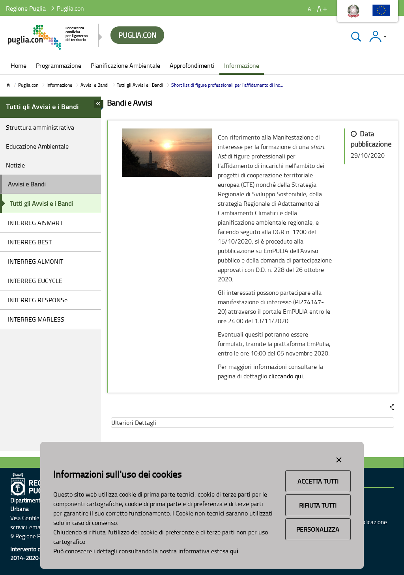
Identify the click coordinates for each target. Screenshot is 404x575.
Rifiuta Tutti (318, 505)
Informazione (59, 85)
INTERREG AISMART (35, 222)
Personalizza (317, 529)
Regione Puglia (26, 8)
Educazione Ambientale (37, 146)
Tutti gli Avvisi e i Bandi (140, 85)
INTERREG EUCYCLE (35, 280)
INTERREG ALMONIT (35, 261)
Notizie (15, 165)
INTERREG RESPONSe (37, 300)
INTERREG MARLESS (36, 319)
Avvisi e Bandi (94, 85)
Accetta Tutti (318, 481)
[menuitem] (18, 66)
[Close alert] (339, 458)
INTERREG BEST (30, 242)
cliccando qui (286, 376)
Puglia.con (28, 85)
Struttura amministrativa (40, 127)
